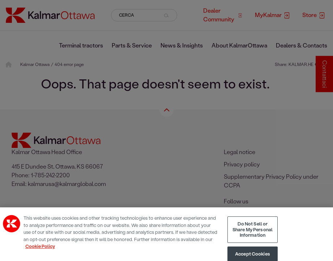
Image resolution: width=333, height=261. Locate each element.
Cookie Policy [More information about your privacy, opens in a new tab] (40, 251)
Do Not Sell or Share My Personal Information (252, 235)
